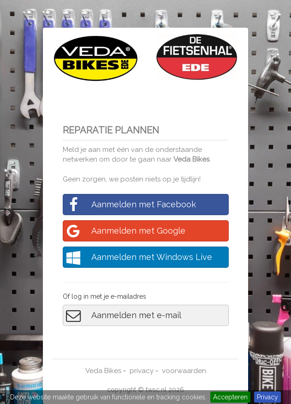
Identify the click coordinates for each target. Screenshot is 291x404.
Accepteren (230, 397)
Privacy (267, 397)
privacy (142, 371)
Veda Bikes (191, 159)
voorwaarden (184, 371)
